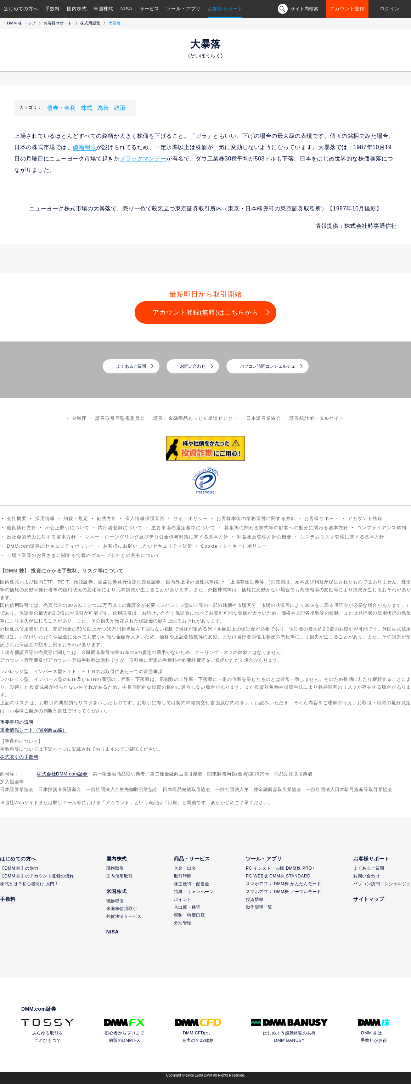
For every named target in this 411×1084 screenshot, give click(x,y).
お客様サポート (225, 8)
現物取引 (115, 868)
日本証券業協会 (263, 418)
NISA (126, 8)
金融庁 (79, 418)
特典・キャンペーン (194, 891)
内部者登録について (120, 527)
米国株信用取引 (121, 908)
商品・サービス (192, 859)
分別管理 (183, 922)
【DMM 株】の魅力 (19, 868)
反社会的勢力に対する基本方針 (41, 537)
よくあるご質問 (131, 366)
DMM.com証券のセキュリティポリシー (51, 546)
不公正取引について (67, 527)
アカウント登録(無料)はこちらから (206, 312)
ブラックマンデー (142, 159)
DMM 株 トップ (21, 23)
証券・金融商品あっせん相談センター (195, 418)
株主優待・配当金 (191, 883)
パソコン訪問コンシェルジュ (267, 366)
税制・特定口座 (189, 915)
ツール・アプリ (183, 8)
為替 (103, 108)
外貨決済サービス (124, 916)
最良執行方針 (21, 527)
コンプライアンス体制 (381, 527)
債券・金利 (61, 108)
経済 (119, 108)
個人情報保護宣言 (145, 518)
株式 (86, 108)
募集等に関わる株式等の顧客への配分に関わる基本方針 (286, 527)
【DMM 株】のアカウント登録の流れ (37, 876)
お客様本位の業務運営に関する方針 (256, 518)
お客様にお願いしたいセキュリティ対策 (147, 546)
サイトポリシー (190, 518)
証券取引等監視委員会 (120, 418)
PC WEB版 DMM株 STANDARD (278, 876)
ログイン (390, 8)
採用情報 (45, 518)
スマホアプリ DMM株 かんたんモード (283, 883)
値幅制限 (84, 147)
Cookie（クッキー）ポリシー (234, 546)
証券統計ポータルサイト (316, 418)
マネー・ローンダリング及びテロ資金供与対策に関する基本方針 (157, 537)
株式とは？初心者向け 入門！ (29, 883)
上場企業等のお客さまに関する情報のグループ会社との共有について (84, 555)
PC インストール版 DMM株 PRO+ (280, 868)
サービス (149, 8)
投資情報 (255, 899)
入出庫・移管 (187, 907)
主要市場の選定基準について (183, 527)
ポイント (183, 899)
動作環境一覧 (259, 907)
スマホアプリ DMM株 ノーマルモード (283, 891)
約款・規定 (75, 518)
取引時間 (183, 876)
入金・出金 (185, 868)
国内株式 (77, 8)
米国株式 (103, 8)
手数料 (52, 8)
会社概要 (17, 518)
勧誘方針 (107, 518)
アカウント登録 (347, 8)
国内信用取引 (119, 876)
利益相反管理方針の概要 (264, 537)
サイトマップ (368, 899)
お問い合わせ (193, 366)
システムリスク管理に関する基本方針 (342, 537)
